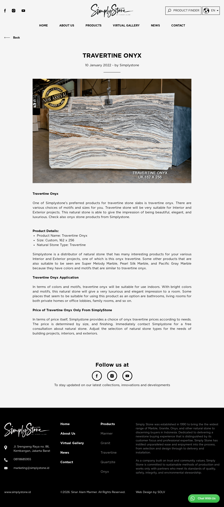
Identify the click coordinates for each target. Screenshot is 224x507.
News (64, 452)
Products (108, 424)
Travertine (109, 452)
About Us (67, 433)
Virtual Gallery (72, 443)
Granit (105, 443)
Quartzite (108, 462)
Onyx (105, 471)
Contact (66, 462)
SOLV (161, 492)
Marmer (107, 433)
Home (65, 424)
